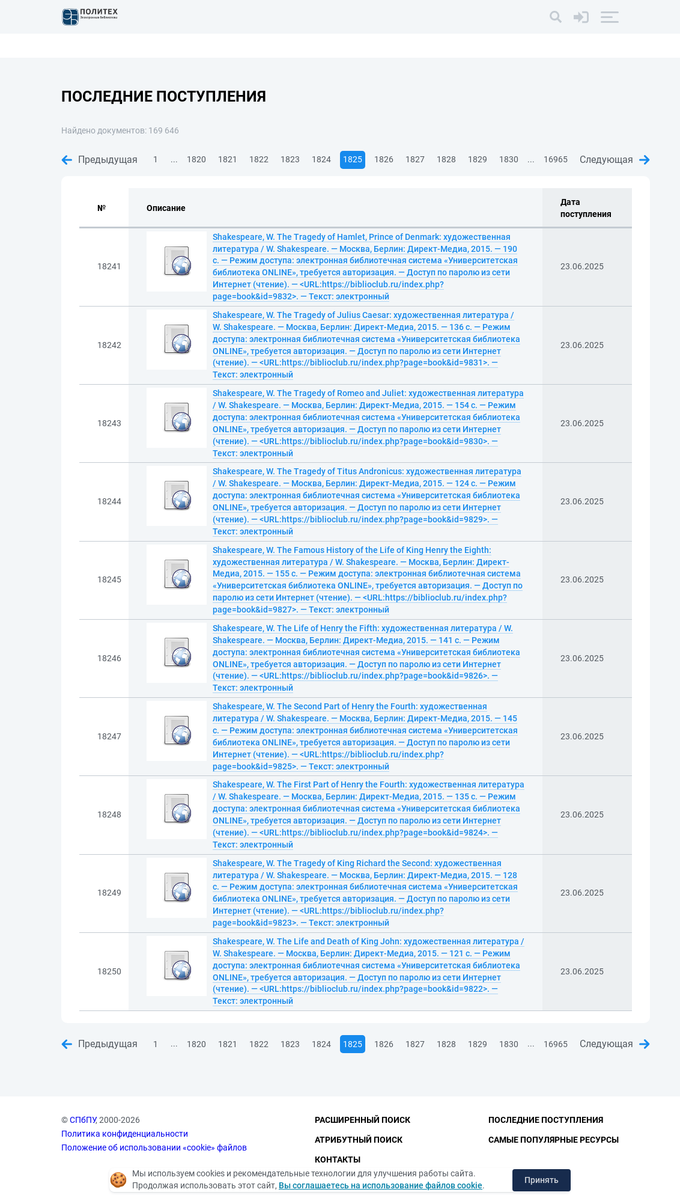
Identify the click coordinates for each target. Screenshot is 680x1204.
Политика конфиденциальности (124, 1133)
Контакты (337, 1159)
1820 (196, 159)
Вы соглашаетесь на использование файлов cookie (380, 1185)
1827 (415, 159)
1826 (383, 159)
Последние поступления (545, 1120)
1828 (446, 159)
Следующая (615, 159)
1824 (321, 159)
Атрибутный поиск (358, 1139)
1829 (477, 159)
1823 (290, 159)
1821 (227, 159)
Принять (541, 1180)
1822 (259, 159)
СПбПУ (83, 1120)
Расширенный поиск (362, 1120)
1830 (508, 159)
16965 (556, 159)
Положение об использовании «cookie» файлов (154, 1147)
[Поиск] (556, 17)
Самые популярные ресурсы (553, 1139)
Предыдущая (99, 159)
